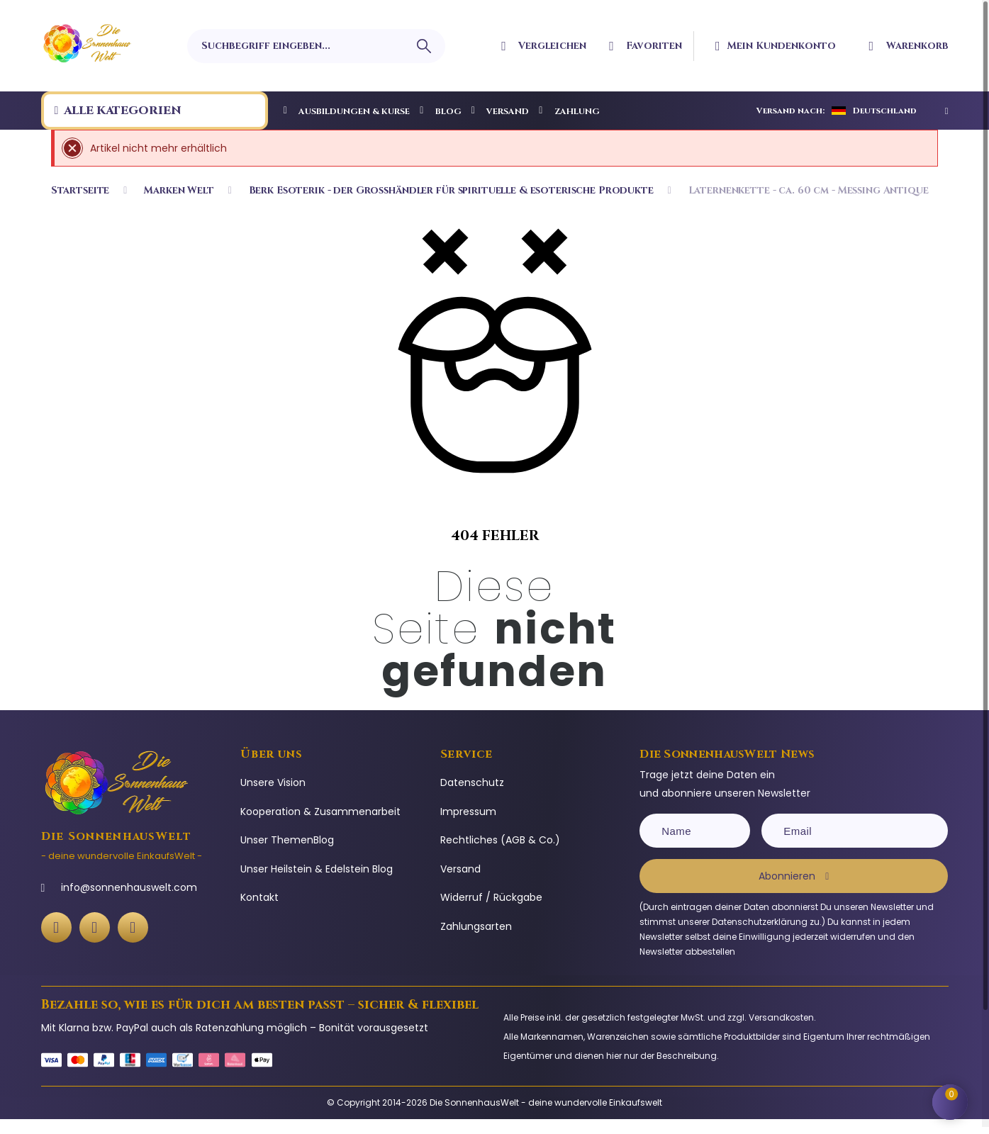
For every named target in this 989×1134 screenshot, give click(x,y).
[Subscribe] (793, 876)
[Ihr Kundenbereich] (785, 46)
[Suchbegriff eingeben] (316, 46)
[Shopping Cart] (953, 1098)
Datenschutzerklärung (760, 922)
